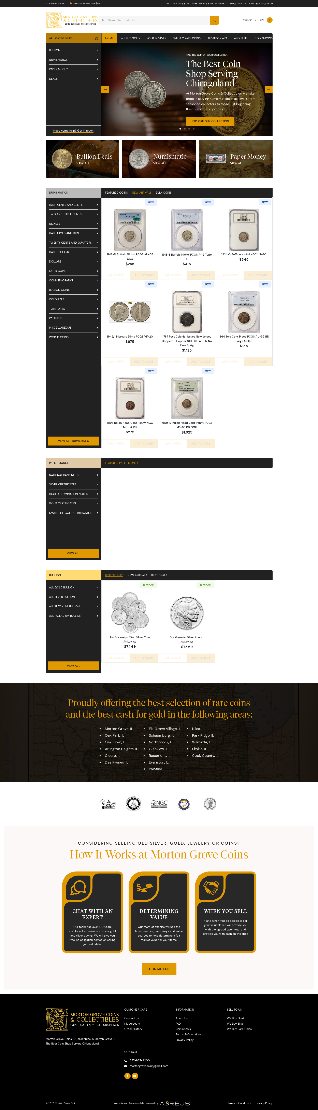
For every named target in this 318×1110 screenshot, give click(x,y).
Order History (133, 1027)
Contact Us (159, 967)
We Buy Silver (156, 38)
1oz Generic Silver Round (186, 635)
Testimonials (217, 38)
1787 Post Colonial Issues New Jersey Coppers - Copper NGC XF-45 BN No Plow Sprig (187, 340)
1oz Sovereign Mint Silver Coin (130, 635)
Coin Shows (264, 38)
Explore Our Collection (210, 121)
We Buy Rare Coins (187, 38)
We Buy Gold (130, 38)
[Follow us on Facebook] (127, 1074)
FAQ (178, 1021)
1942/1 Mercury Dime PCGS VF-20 (130, 336)
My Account (132, 1021)
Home (109, 38)
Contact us (131, 1016)
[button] (180, 129)
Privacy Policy (185, 1037)
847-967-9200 (57, 3)
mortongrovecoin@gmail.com (149, 1063)
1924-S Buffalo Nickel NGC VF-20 (243, 254)
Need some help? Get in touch (73, 130)
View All (83, 163)
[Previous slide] (105, 90)
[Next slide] (269, 90)
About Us (240, 38)
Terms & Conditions (188, 1032)
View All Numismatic (73, 439)
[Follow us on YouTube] (135, 1074)
